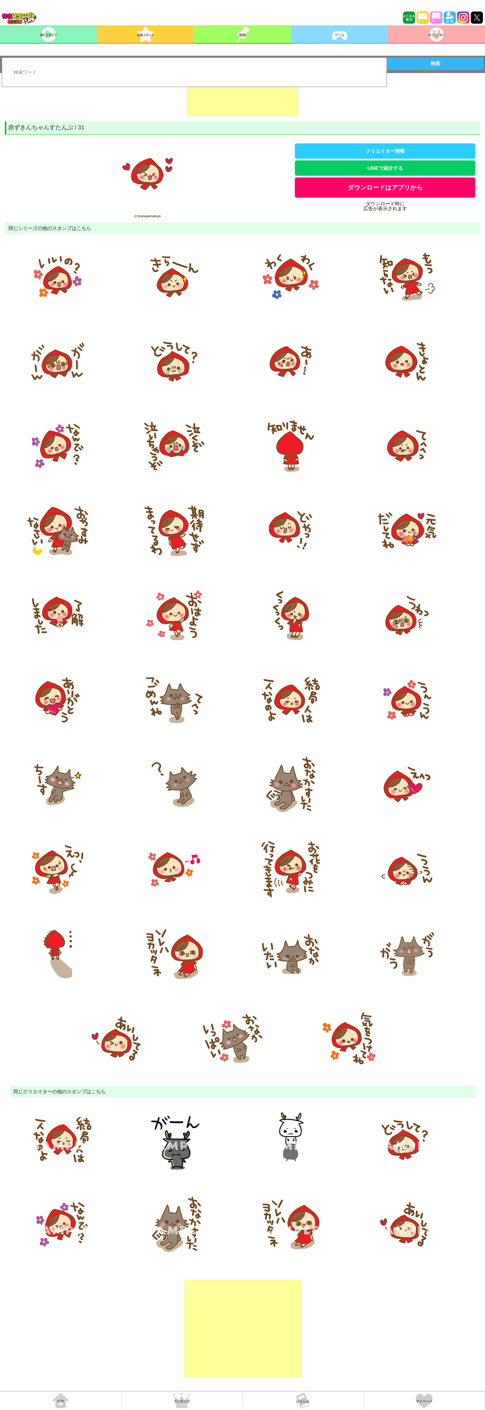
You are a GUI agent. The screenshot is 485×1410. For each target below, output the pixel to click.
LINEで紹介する (385, 168)
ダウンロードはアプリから (385, 187)
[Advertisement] (242, 98)
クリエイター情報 (385, 151)
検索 (435, 63)
